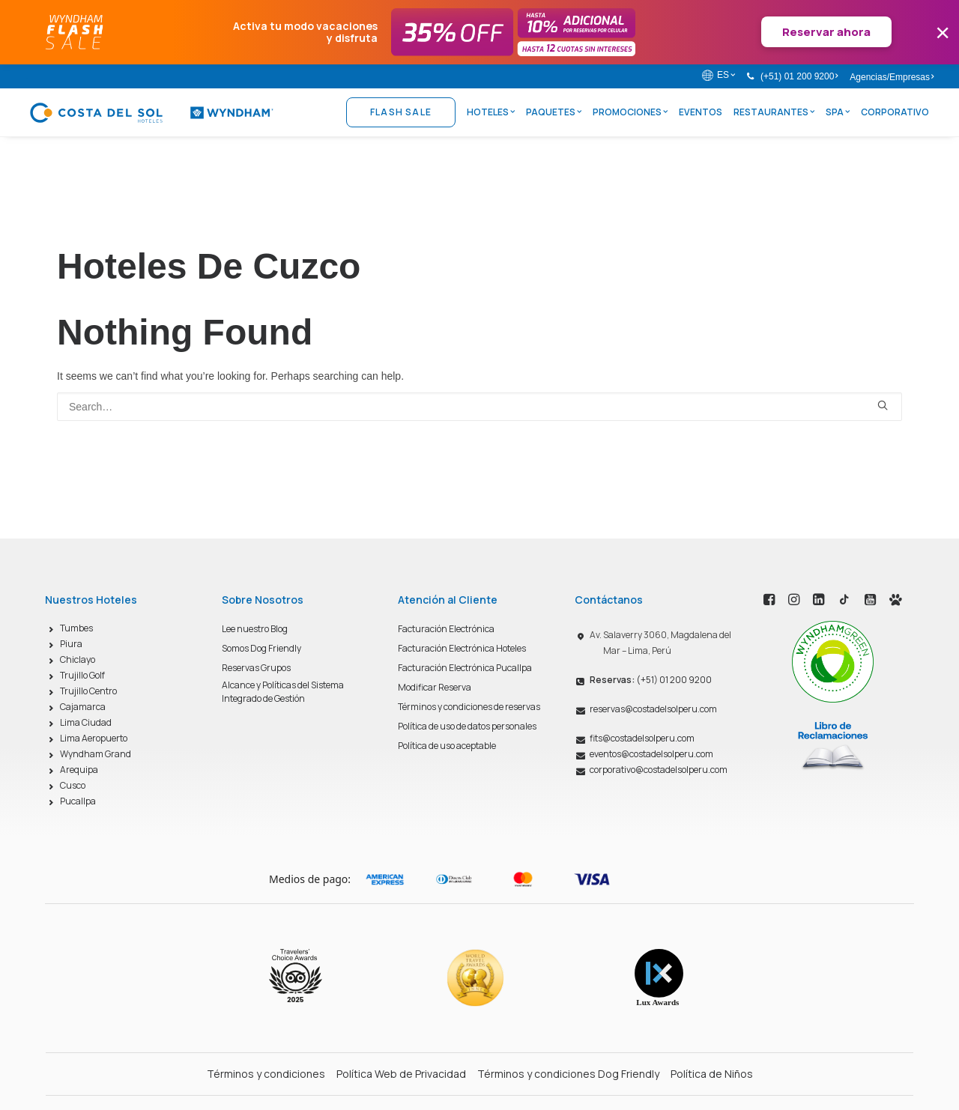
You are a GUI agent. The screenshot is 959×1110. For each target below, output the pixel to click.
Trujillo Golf (82, 675)
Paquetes (553, 112)
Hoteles (491, 112)
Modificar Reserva (434, 687)
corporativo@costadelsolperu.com (658, 769)
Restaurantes (773, 112)
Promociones (630, 112)
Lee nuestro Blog (255, 628)
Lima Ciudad (86, 722)
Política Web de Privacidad (401, 1074)
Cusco (72, 785)
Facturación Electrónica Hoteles (462, 648)
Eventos (700, 112)
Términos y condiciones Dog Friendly (568, 1074)
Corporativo (895, 112)
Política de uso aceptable (447, 745)
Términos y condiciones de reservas (469, 706)
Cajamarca (83, 706)
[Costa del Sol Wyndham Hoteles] (150, 112)
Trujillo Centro (88, 691)
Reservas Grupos (256, 667)
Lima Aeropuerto (93, 738)
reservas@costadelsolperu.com (653, 709)
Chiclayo (77, 659)
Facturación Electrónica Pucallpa (465, 667)
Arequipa (79, 769)
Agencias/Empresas (892, 77)
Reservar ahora (826, 32)
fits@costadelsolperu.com (642, 738)
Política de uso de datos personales (467, 726)
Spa (838, 112)
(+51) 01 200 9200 (799, 76)
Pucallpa (78, 801)
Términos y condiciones (266, 1074)
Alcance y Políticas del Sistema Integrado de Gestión (283, 692)
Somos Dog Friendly (261, 648)
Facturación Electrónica (446, 628)
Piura (71, 643)
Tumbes (76, 628)
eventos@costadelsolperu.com (651, 753)
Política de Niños (712, 1074)
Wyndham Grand (95, 753)
